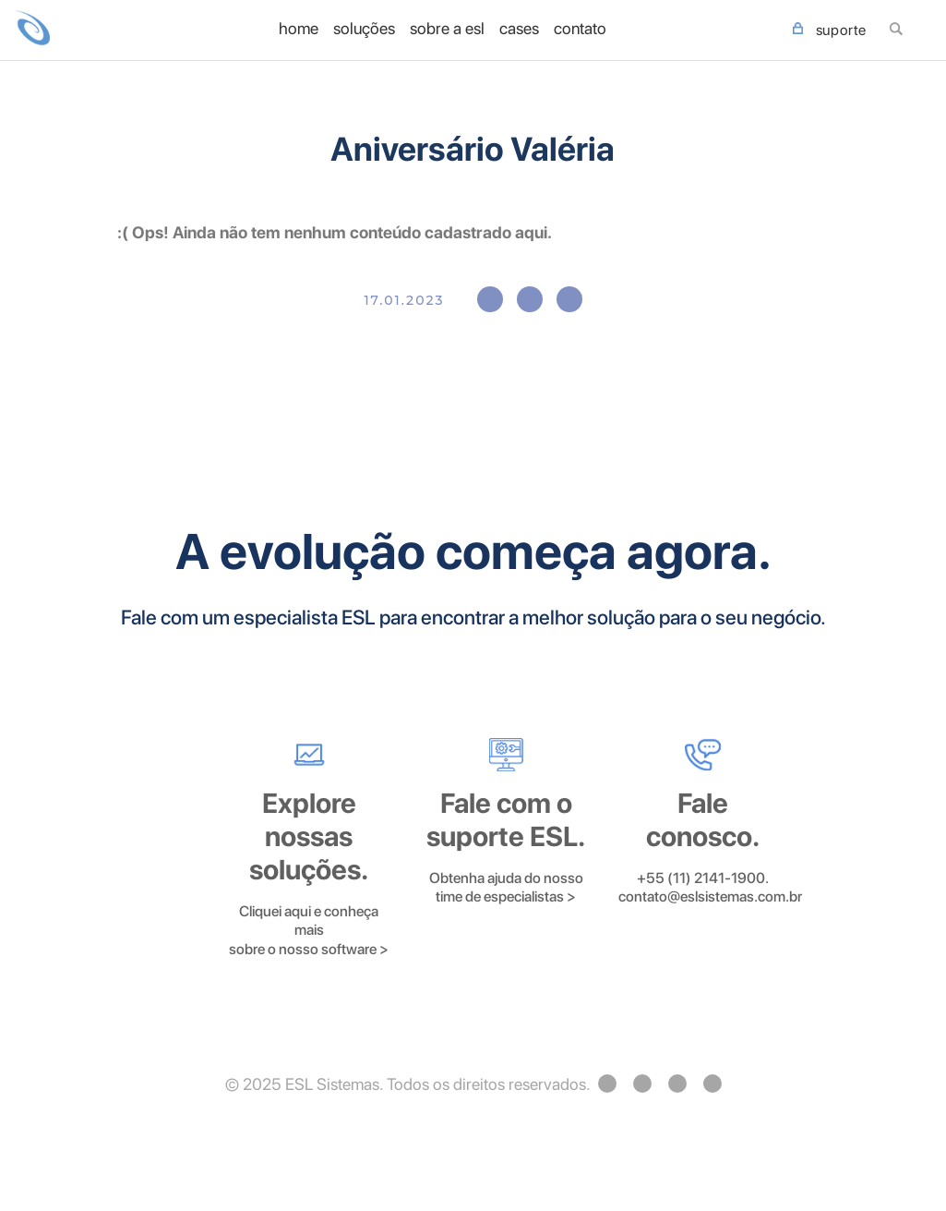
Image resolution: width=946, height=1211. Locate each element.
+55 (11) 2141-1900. (703, 878)
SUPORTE (830, 30)
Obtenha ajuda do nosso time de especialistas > (506, 887)
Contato (580, 28)
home (298, 28)
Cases (519, 28)
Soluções (364, 28)
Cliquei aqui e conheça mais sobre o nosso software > (309, 930)
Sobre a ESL (447, 28)
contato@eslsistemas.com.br (710, 896)
